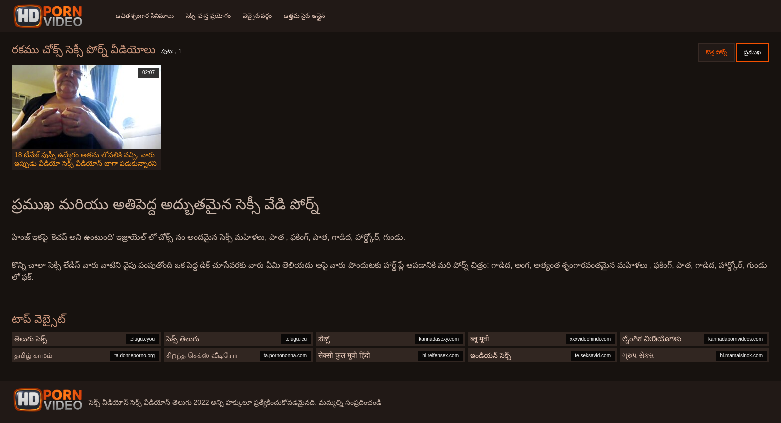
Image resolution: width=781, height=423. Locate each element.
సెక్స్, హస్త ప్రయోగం (208, 15)
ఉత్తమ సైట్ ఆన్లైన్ (304, 15)
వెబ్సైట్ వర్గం (257, 15)
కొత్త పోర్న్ (716, 52)
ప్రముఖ (752, 52)
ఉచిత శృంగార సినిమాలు (145, 15)
